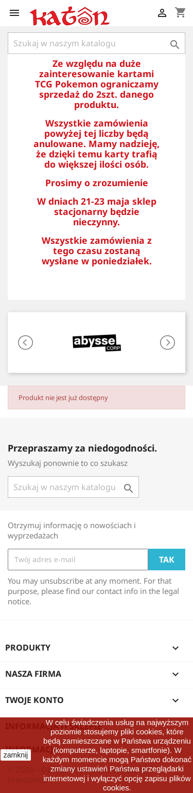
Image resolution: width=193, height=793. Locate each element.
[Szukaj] (96, 43)
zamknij (16, 755)
